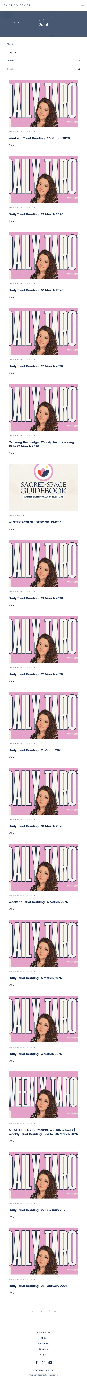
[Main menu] (83, 5)
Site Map (43, 1348)
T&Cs (43, 1337)
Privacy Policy (43, 1332)
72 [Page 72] (50, 1311)
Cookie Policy (43, 1343)
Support (43, 1354)
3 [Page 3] (41, 1311)
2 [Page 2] (37, 1311)
